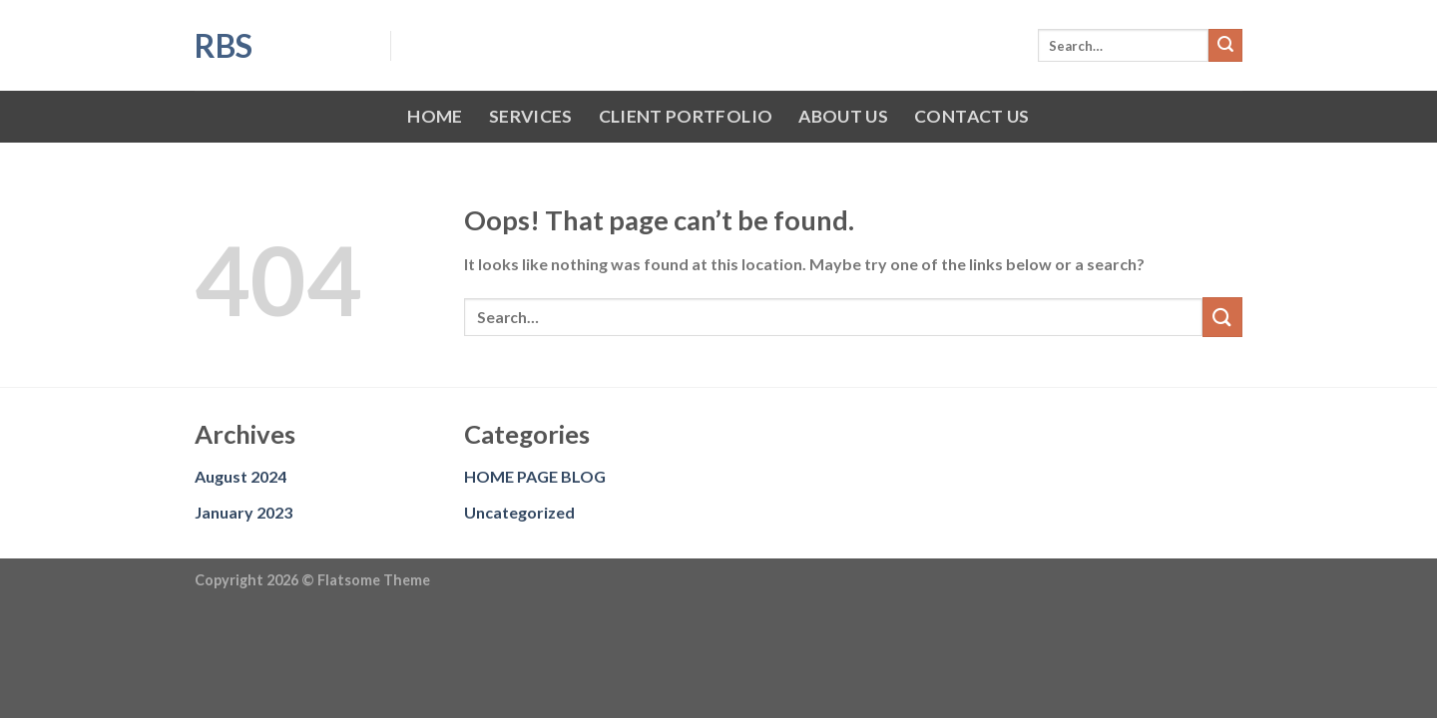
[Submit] (1225, 46)
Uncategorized (519, 512)
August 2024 (240, 476)
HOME (434, 116)
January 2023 (243, 512)
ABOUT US (843, 116)
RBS (223, 46)
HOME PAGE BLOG (535, 476)
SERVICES (531, 116)
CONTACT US (972, 116)
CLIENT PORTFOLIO (686, 116)
